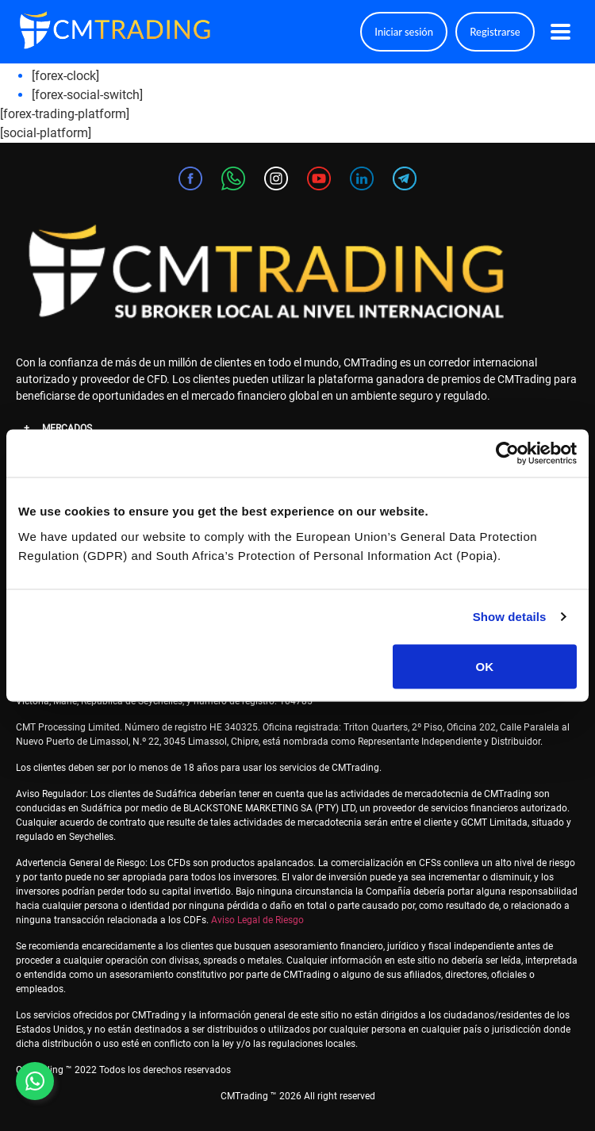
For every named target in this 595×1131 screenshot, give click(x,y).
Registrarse (495, 31)
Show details (510, 616)
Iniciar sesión (403, 31)
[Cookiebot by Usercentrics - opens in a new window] (507, 454)
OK (485, 666)
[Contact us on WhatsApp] (35, 1081)
